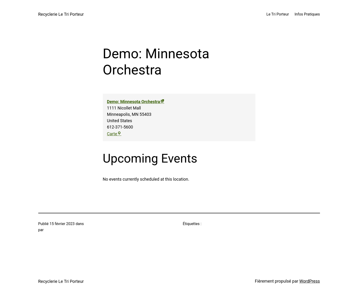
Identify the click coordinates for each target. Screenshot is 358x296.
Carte (114, 133)
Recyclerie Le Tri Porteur (61, 14)
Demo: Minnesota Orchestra (133, 101)
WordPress (309, 281)
